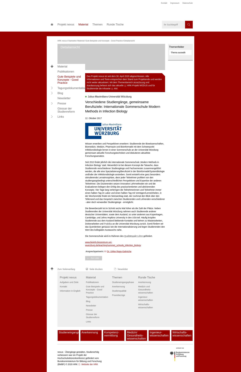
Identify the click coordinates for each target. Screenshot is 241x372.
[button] (52, 88)
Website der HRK (89, 364)
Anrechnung (139, 82)
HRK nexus (62, 41)
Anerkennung (93, 85)
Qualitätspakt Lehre (133, 236)
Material (62, 66)
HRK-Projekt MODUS (137, 85)
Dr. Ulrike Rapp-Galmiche (119, 251)
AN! (116, 88)
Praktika (108, 223)
